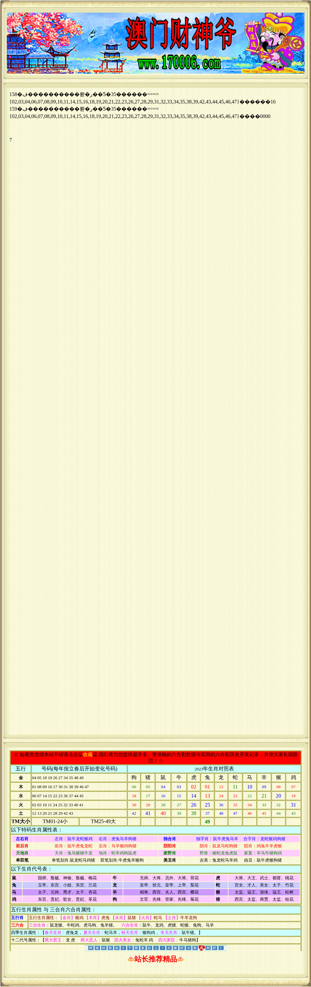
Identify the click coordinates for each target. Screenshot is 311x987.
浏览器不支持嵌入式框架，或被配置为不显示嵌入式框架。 (156, 411)
